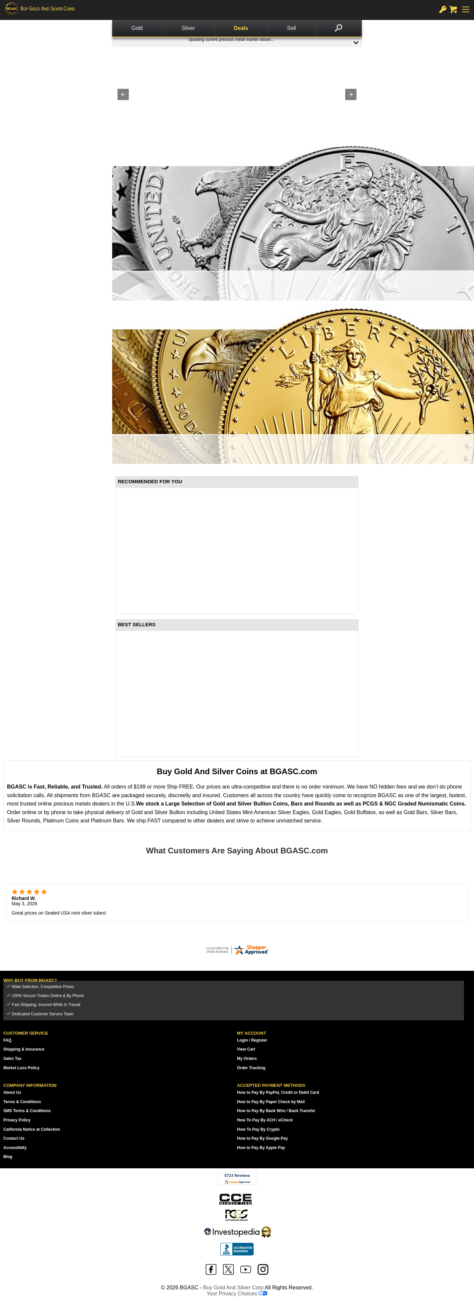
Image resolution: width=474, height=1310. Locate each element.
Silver (188, 28)
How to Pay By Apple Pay (261, 1147)
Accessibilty (15, 1147)
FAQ (7, 1040)
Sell (291, 28)
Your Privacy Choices (237, 1293)
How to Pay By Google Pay (262, 1138)
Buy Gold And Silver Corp (233, 1287)
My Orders (247, 1058)
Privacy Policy (16, 1120)
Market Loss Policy (21, 1068)
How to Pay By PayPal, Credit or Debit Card (278, 1092)
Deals (241, 28)
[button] (123, 94)
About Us (12, 1092)
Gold (137, 28)
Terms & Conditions (22, 1101)
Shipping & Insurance (23, 1049)
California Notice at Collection (31, 1129)
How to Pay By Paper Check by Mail (271, 1101)
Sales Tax (12, 1058)
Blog (7, 1156)
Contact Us (13, 1138)
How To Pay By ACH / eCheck (265, 1120)
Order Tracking (251, 1068)
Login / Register (252, 1040)
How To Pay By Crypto (258, 1129)
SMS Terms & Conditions (27, 1110)
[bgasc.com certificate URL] (237, 950)
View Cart (246, 1049)
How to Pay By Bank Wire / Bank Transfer (276, 1110)
